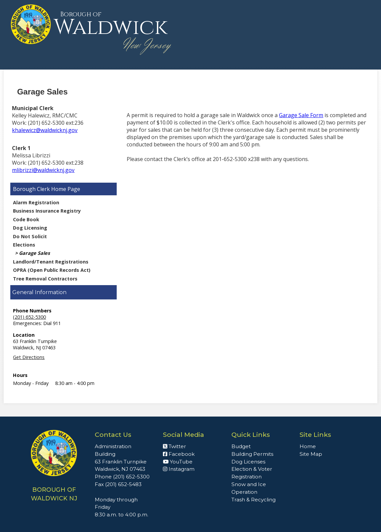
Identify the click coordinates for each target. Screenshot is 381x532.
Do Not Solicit (30, 236)
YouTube (177, 461)
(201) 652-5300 (29, 317)
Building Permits (252, 454)
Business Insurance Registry (47, 211)
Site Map (311, 454)
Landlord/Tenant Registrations (50, 262)
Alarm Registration (36, 202)
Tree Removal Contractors (45, 278)
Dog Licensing (30, 228)
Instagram (178, 469)
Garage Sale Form (301, 115)
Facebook (178, 454)
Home (308, 446)
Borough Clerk (31, 189)
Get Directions (29, 357)
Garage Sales (34, 253)
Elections (24, 245)
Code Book (26, 219)
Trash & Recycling (253, 499)
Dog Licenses (248, 461)
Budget (241, 446)
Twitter (174, 446)
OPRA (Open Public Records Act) (51, 270)
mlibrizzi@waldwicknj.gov (43, 170)
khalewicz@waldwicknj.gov (44, 130)
